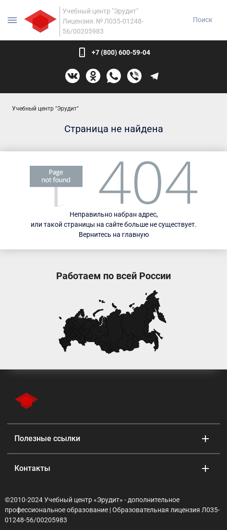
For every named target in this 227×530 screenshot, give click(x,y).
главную (135, 234)
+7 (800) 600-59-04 (121, 52)
